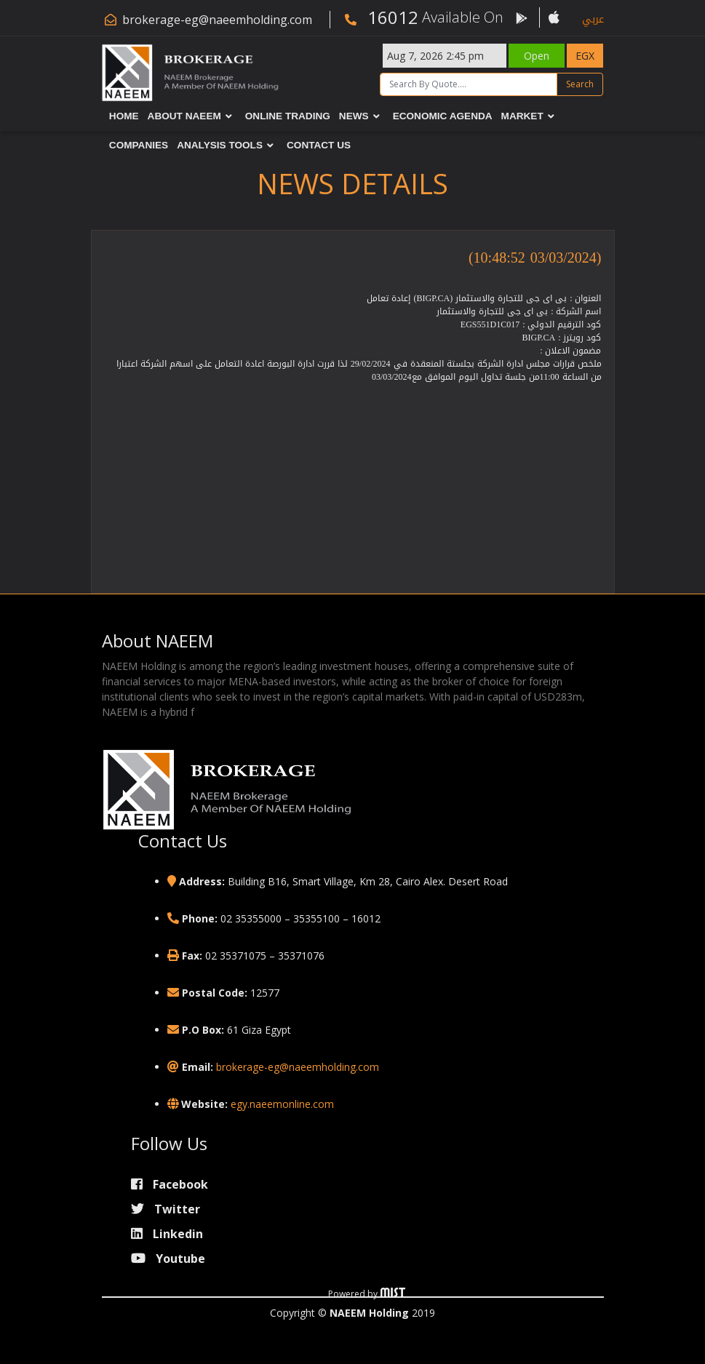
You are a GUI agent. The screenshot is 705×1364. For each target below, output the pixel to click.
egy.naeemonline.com (282, 1104)
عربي (593, 19)
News (355, 116)
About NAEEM (184, 116)
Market (522, 116)
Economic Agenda (443, 116)
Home (125, 116)
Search (580, 84)
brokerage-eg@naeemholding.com (217, 20)
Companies (139, 145)
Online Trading (287, 116)
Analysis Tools (220, 145)
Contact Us (319, 145)
